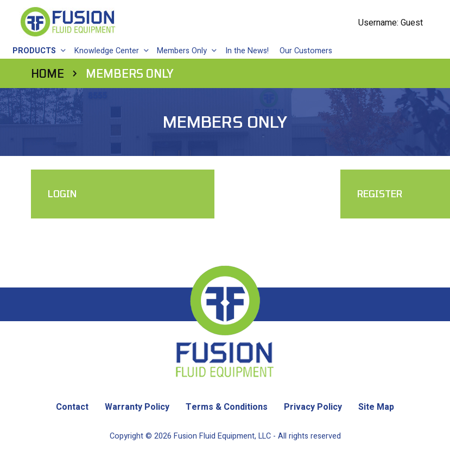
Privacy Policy (313, 407)
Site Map (376, 407)
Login (62, 192)
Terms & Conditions (227, 407)
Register (270, 192)
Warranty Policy (137, 407)
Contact (72, 407)
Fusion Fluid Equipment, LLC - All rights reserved (257, 436)
